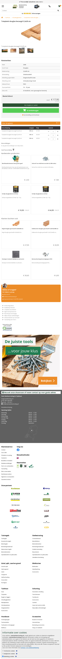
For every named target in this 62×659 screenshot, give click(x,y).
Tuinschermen (36, 594)
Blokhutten (35, 566)
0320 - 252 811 (7, 402)
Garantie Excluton (6, 479)
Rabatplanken (5, 602)
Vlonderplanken (5, 605)
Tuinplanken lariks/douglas (31, 17)
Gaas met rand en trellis (38, 605)
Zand (2, 572)
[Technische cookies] (2, 650)
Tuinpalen (4, 594)
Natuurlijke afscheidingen (39, 608)
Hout (2, 591)
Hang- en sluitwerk (37, 627)
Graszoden (4, 580)
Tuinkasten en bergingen (8, 625)
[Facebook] (18, 449)
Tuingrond (4, 574)
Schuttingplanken (17, 17)
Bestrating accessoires (38, 625)
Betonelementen (5, 552)
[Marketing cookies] (2, 656)
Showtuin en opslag (6, 455)
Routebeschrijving (6, 407)
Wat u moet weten (6, 471)
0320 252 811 (7, 294)
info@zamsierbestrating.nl (10, 296)
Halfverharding (5, 577)
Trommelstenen (36, 538)
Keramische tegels (6, 541)
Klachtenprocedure (6, 474)
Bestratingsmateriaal (6, 546)
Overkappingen (5, 619)
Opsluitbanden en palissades (9, 554)
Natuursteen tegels (6, 549)
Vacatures (4, 458)
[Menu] (3, 6)
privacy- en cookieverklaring (30, 647)
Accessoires (35, 572)
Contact (3, 450)
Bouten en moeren (37, 619)
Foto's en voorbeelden (7, 466)
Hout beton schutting (37, 591)
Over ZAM (4, 452)
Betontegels (4, 544)
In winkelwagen (31, 110)
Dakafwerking (36, 569)
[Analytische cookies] (2, 653)
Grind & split (4, 566)
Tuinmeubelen (5, 622)
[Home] (20, 6)
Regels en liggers (5, 597)
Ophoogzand (4, 569)
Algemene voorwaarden (7, 477)
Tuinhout (7, 17)
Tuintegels (4, 538)
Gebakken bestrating (38, 557)
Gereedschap (36, 622)
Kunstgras (4, 582)
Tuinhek (34, 602)
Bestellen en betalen (6, 460)
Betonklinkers (36, 541)
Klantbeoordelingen (6, 463)
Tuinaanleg (4, 468)
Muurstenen (35, 552)
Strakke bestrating (37, 549)
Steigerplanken (5, 608)
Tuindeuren (35, 597)
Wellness (3, 627)
